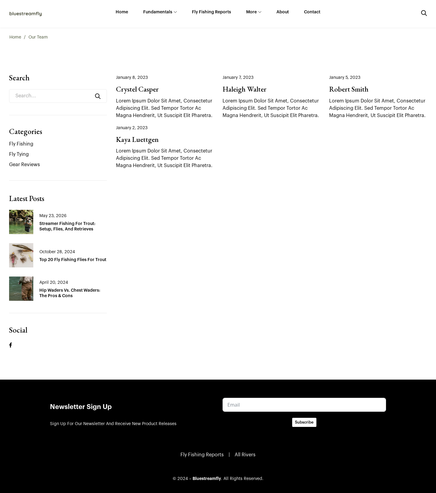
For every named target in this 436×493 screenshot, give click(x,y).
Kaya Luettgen (137, 139)
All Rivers (245, 454)
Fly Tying (19, 154)
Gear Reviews (24, 164)
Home (15, 37)
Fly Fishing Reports (202, 454)
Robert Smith (348, 89)
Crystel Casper (137, 89)
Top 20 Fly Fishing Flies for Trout (72, 260)
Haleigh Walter (244, 89)
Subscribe (304, 422)
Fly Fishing (21, 144)
